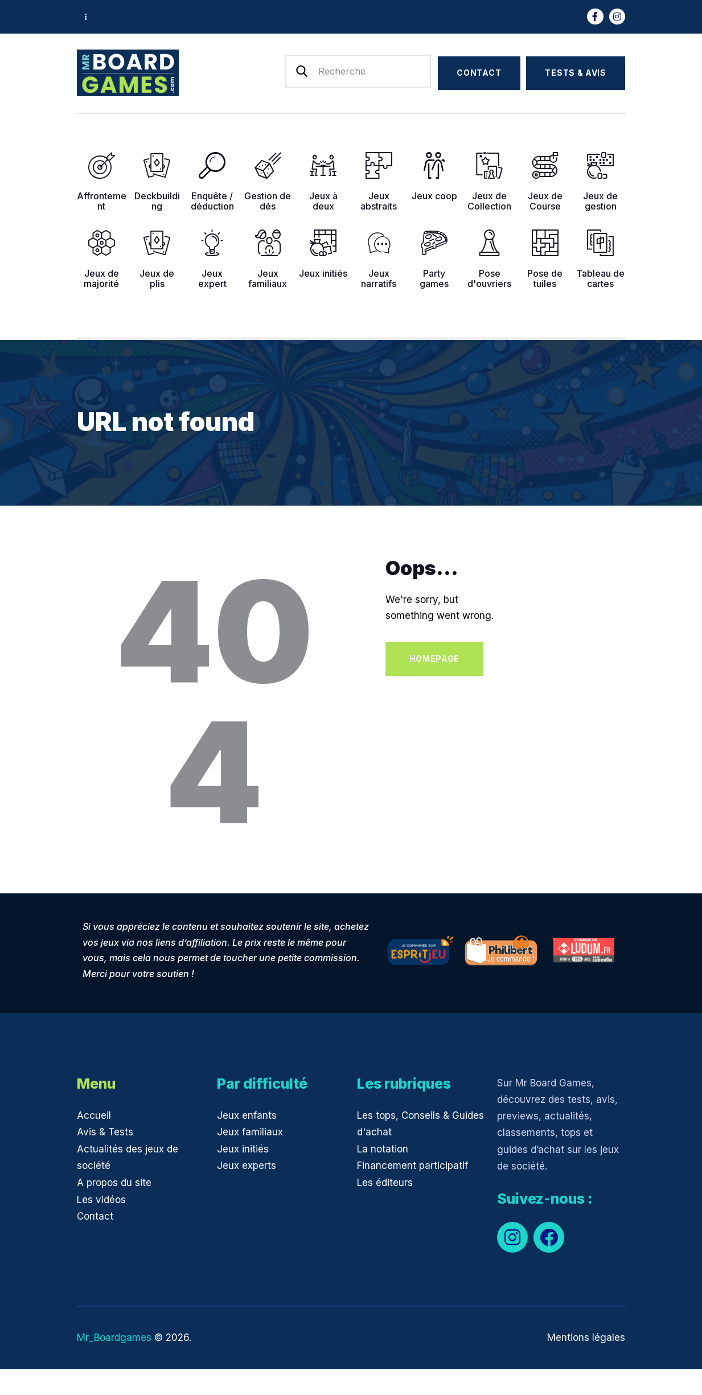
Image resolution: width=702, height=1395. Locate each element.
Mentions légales (586, 1337)
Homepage (434, 658)
